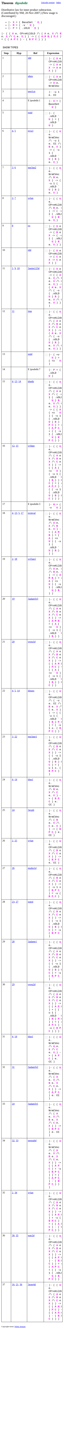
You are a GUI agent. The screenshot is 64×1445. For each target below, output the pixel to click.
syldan (31, 445)
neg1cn (31, 91)
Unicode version (48, 2)
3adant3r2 (33, 1067)
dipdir (31, 381)
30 (13, 1235)
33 (17, 1140)
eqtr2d (31, 1235)
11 (13, 311)
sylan (30, 198)
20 (13, 641)
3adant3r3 (33, 598)
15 (17, 445)
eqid (30, 112)
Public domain (20, 1326)
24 (13, 810)
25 (16, 840)
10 (18, 268)
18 (16, 559)
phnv (30, 76)
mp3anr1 (32, 736)
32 (13, 1140)
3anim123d (34, 268)
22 (16, 736)
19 (13, 598)
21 (17, 1284)
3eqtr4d (32, 1284)
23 (13, 901)
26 (13, 868)
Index (58, 2)
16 (13, 1284)
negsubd (32, 1140)
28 (13, 941)
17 (22, 513)
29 (13, 984)
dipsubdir (21, 3)
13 (16, 381)
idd (29, 58)
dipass (31, 690)
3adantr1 (32, 941)
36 (21, 1284)
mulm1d (32, 868)
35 (17, 1235)
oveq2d (31, 984)
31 (13, 1067)
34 (16, 1192)
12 (13, 445)
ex (29, 225)
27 (17, 901)
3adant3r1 (33, 1103)
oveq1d (31, 641)
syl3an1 (32, 559)
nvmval (32, 513)
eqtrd (30, 901)
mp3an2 (32, 167)
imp (30, 311)
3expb (31, 810)
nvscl (30, 130)
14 (19, 381)
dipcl (30, 779)
